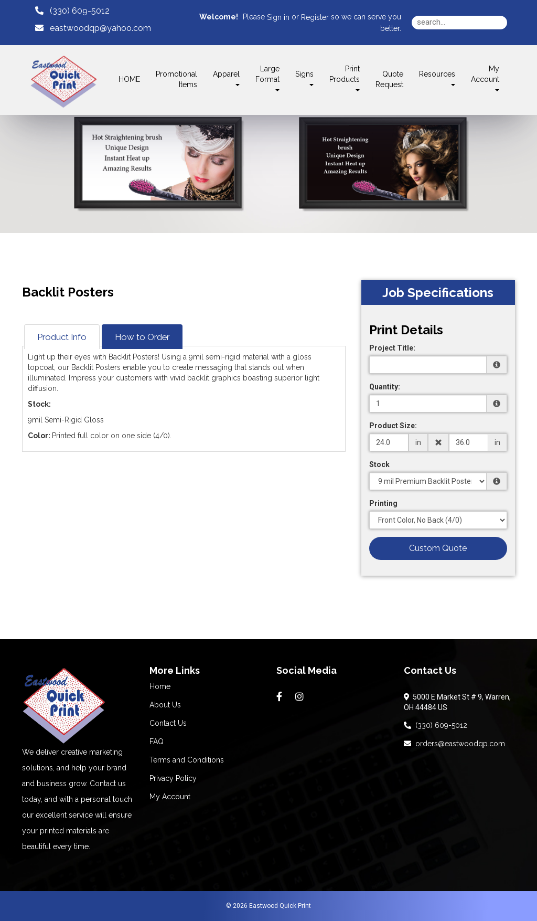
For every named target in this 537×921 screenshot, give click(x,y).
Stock (379, 464)
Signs (304, 78)
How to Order (142, 337)
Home (159, 686)
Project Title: (392, 348)
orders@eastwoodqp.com (454, 743)
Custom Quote (438, 548)
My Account (169, 796)
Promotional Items (176, 79)
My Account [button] (485, 78)
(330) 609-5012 (435, 725)
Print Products (344, 78)
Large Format (267, 78)
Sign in (278, 17)
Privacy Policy (173, 778)
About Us (165, 705)
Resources (437, 78)
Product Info (62, 337)
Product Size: (393, 425)
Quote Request (389, 79)
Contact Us (168, 723)
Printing (383, 503)
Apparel (226, 78)
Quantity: (384, 387)
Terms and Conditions (186, 760)
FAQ (156, 741)
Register (315, 17)
